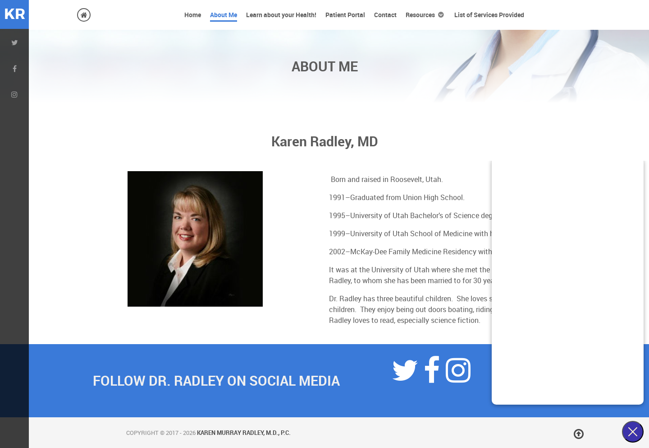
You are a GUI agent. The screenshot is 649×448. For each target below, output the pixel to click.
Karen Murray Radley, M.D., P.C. (244, 433)
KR (14, 14)
